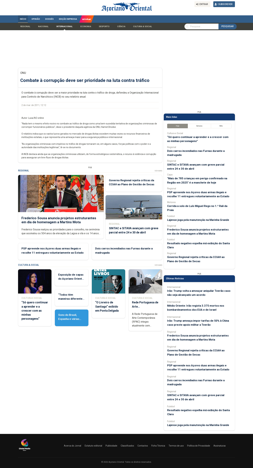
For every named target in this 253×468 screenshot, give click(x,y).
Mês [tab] (221, 126)
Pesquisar (227, 26)
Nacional (43, 26)
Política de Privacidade (198, 445)
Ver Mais (158, 171)
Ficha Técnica (158, 445)
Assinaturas (219, 445)
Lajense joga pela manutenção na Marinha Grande (198, 219)
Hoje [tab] (177, 126)
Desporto (104, 26)
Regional (25, 26)
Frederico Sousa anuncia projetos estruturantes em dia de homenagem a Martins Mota (58, 220)
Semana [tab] (199, 126)
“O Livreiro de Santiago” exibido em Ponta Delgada (107, 306)
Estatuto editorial (93, 445)
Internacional (64, 26)
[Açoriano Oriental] (24, 451)
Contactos (142, 445)
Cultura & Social (142, 26)
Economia (85, 26)
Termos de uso (176, 445)
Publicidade (111, 445)
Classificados (127, 445)
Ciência (121, 26)
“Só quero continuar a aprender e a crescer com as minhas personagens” (34, 310)
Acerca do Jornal (72, 445)
